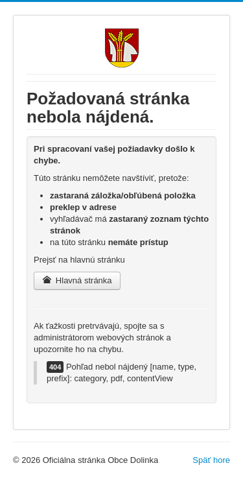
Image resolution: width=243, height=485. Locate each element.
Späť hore (211, 460)
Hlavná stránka (77, 280)
